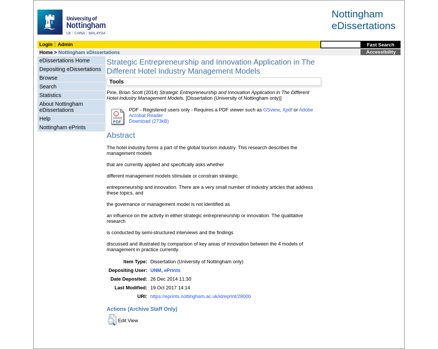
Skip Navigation (50, 4)
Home (46, 52)
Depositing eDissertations (70, 69)
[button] (112, 320)
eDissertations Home (64, 60)
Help (45, 119)
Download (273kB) (149, 121)
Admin (65, 44)
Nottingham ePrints (62, 127)
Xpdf (287, 110)
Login (46, 44)
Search (48, 86)
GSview (271, 110)
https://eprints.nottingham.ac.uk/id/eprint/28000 (200, 296)
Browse (48, 78)
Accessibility (381, 52)
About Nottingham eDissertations (61, 107)
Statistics (50, 95)
